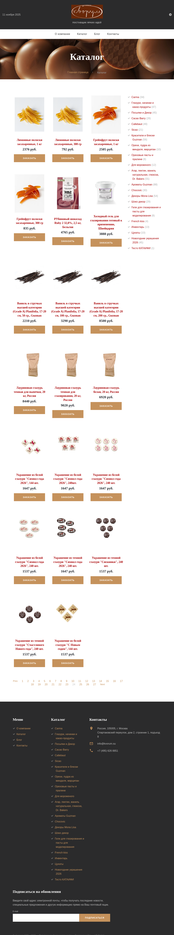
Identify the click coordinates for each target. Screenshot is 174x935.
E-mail (15, 904)
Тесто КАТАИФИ (142, 248)
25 (80, 677)
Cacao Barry (141, 118)
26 (87, 677)
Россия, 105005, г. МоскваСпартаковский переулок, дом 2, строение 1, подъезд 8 (128, 725)
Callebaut (139, 124)
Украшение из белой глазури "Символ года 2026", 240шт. (68, 472)
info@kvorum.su (106, 736)
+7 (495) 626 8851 (107, 743)
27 (94, 677)
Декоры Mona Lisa (144, 196)
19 (39, 677)
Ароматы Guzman (144, 184)
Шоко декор (140, 201)
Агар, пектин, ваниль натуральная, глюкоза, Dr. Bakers (145, 174)
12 (86, 674)
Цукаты (138, 232)
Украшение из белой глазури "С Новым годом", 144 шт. (68, 637)
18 (32, 677)
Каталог (82, 34)
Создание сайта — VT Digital (89, 928)
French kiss (139, 221)
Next (102, 677)
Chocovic (139, 190)
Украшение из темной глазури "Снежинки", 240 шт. (106, 555)
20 (45, 677)
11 (80, 674)
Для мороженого (143, 165)
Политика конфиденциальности (55, 928)
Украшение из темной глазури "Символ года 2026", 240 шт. (68, 555)
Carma (137, 97)
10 (73, 674)
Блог (97, 34)
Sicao (137, 129)
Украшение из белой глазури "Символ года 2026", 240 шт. (106, 472)
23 (66, 677)
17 (121, 674)
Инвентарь (140, 227)
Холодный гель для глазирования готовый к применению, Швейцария (106, 220)
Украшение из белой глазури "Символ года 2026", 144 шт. (29, 472)
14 (100, 674)
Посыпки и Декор (144, 112)
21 (52, 677)
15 (107, 674)
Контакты (113, 34)
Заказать (29, 158)
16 (114, 674)
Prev (15, 674)
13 (93, 674)
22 (59, 677)
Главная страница (78, 72)
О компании (62, 34)
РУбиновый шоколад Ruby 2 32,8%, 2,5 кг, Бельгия (67, 222)
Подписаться (94, 911)
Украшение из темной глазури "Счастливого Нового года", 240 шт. (29, 637)
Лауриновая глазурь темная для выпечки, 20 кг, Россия (29, 389)
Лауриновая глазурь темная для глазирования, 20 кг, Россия (68, 389)
